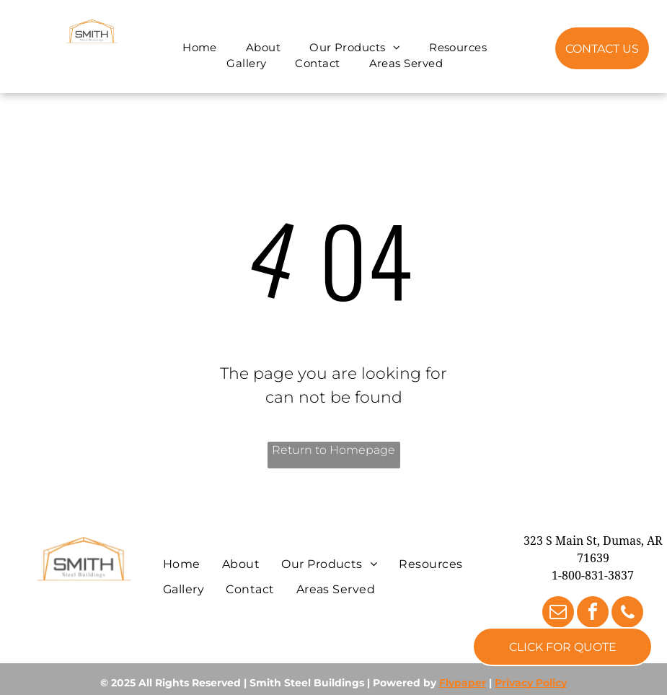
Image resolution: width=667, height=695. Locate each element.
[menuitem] (199, 48)
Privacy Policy (531, 682)
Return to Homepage (333, 450)
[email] (558, 613)
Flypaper (462, 682)
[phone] (627, 613)
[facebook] (593, 613)
